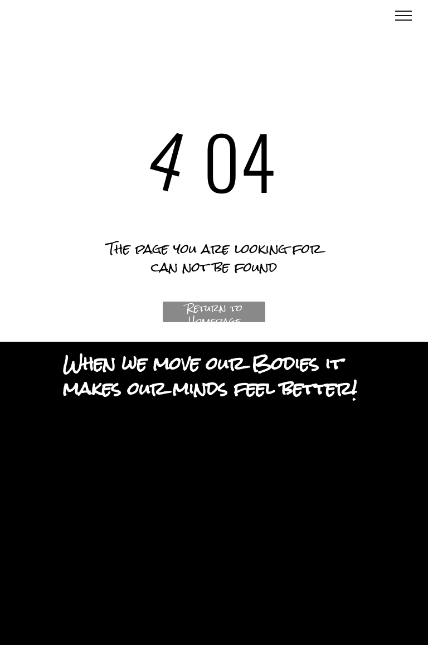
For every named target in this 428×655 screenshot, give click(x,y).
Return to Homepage (214, 312)
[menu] (403, 15)
